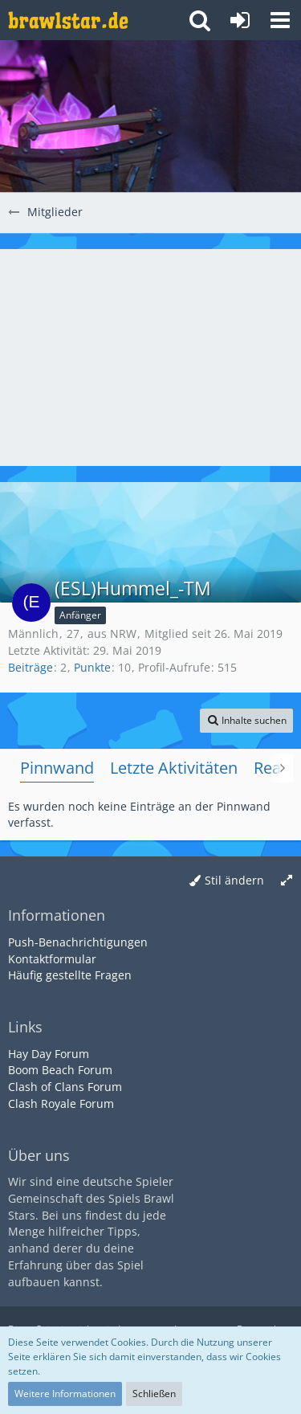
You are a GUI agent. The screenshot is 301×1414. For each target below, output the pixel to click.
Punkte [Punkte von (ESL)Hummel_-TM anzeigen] (92, 667)
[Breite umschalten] (286, 881)
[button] (280, 20)
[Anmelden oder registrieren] (240, 20)
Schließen (154, 1393)
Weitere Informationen (65, 1393)
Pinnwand (57, 768)
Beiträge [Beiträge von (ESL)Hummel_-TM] (30, 667)
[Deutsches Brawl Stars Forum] (68, 20)
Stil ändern (234, 880)
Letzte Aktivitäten (174, 768)
